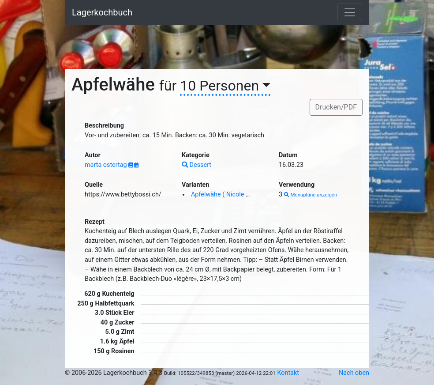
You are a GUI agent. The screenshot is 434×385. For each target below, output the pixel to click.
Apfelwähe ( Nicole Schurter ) (232, 194)
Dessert (196, 165)
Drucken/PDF (336, 107)
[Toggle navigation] (349, 12)
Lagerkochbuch (102, 12)
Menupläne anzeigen (310, 195)
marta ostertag (106, 165)
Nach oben (354, 373)
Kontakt (288, 373)
